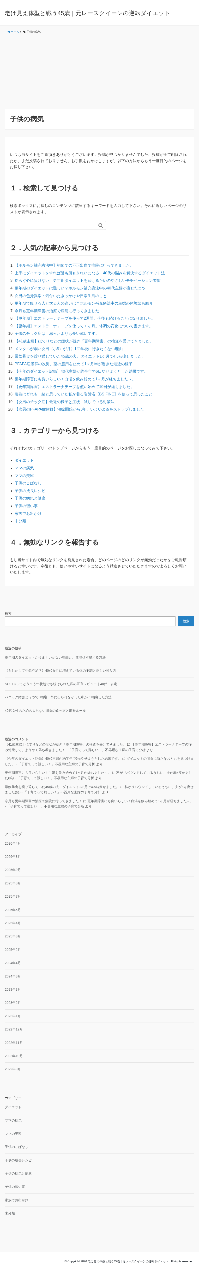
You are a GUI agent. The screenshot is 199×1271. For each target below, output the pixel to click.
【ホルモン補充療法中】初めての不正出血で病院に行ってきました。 (74, 265)
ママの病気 (24, 468)
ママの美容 (24, 476)
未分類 (20, 521)
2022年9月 (13, 1069)
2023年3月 (13, 989)
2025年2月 (13, 950)
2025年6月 (13, 910)
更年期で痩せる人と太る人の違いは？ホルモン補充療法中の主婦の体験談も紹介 (84, 303)
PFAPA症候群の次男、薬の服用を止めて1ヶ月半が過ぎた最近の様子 (74, 364)
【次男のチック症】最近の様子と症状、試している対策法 (65, 402)
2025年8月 (13, 883)
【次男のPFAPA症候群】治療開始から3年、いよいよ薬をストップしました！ (81, 409)
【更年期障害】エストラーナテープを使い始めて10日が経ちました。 (74, 387)
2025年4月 (13, 923)
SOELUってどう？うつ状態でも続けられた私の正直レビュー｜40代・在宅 (61, 684)
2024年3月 (13, 976)
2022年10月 (14, 1056)
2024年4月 (13, 963)
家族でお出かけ (28, 514)
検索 (8, 613)
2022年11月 (14, 1043)
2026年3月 (13, 857)
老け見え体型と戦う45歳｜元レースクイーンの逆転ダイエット (87, 13)
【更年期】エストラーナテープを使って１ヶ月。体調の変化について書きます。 (84, 326)
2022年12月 (14, 1029)
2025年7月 (13, 896)
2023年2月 (13, 1003)
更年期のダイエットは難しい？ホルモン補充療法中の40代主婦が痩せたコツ (80, 288)
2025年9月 (13, 870)
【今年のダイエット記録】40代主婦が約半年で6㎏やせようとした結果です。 (81, 371)
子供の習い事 (26, 506)
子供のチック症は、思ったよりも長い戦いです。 (57, 333)
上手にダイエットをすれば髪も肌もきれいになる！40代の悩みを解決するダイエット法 (90, 273)
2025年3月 (13, 936)
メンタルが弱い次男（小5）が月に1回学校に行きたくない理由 (69, 349)
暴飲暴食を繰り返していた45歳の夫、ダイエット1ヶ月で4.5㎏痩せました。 (80, 356)
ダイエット (24, 460)
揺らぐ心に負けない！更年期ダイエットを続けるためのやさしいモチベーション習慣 (88, 280)
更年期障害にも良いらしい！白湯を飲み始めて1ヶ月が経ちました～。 (75, 379)
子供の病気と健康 (30, 498)
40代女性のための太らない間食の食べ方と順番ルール (45, 710)
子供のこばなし (28, 483)
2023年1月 (13, 1016)
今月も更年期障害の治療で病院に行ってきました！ (59, 311)
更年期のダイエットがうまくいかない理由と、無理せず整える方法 (55, 657)
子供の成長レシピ (30, 491)
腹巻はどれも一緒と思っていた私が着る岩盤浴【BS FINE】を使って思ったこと (83, 394)
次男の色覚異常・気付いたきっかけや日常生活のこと (61, 296)
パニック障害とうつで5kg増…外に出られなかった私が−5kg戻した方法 (58, 697)
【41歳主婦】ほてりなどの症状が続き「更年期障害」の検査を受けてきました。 (84, 341)
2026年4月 (13, 843)
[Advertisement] (99, 71)
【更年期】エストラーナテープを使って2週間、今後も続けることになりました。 (85, 318)
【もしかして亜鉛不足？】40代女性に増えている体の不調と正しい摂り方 (60, 670)
